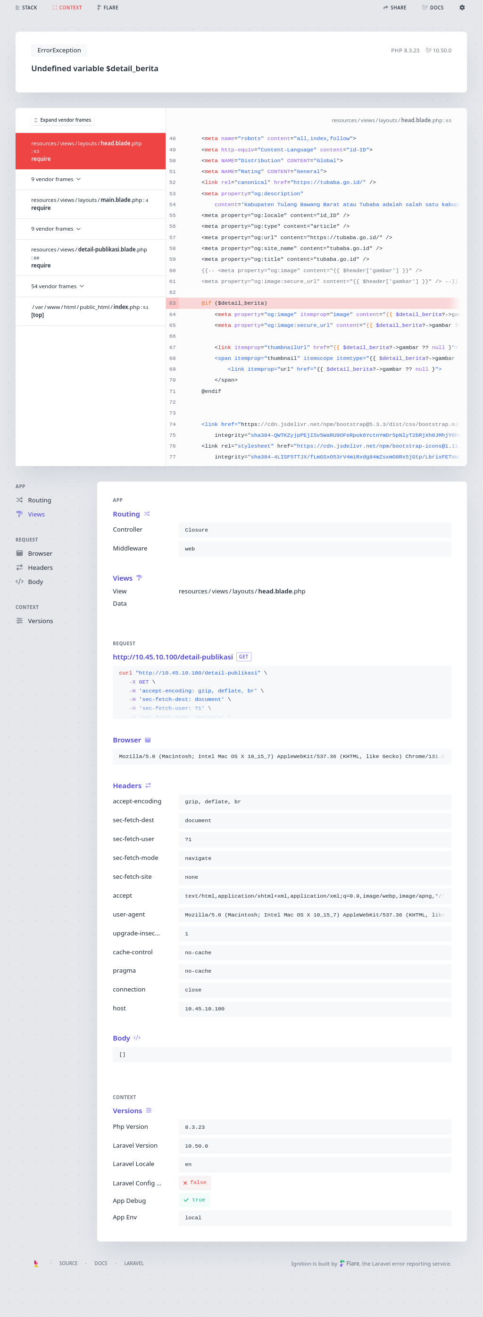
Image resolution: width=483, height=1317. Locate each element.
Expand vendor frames (62, 120)
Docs (101, 1263)
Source (68, 1263)
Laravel (134, 1263)
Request (27, 539)
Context (27, 607)
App (20, 486)
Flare (349, 1263)
